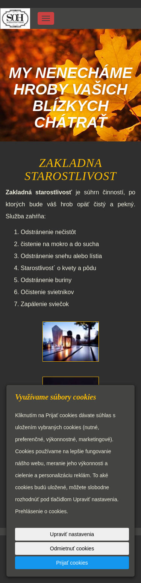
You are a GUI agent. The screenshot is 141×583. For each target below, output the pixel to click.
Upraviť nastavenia (72, 534)
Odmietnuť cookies (72, 548)
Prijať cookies (72, 563)
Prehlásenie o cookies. (41, 511)
